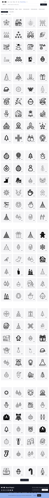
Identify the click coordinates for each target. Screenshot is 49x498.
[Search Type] (4, 5)
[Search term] (24, 5)
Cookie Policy (19, 496)
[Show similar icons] (10, 26)
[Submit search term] (43, 5)
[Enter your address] (37, 490)
